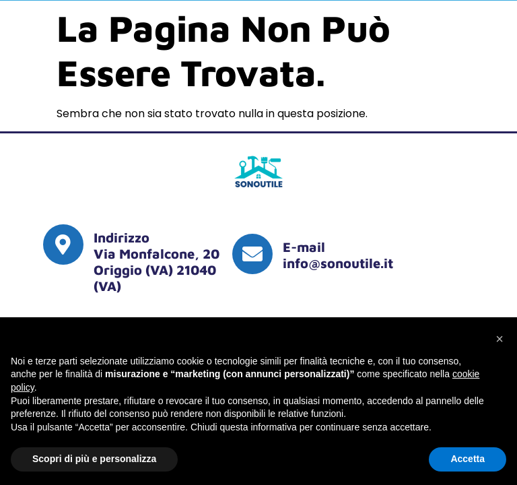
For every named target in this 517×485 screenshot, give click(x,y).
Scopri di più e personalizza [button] (94, 458)
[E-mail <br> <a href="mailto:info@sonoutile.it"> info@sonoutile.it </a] (252, 254)
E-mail (304, 247)
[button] (499, 339)
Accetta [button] (467, 458)
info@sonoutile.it (338, 263)
